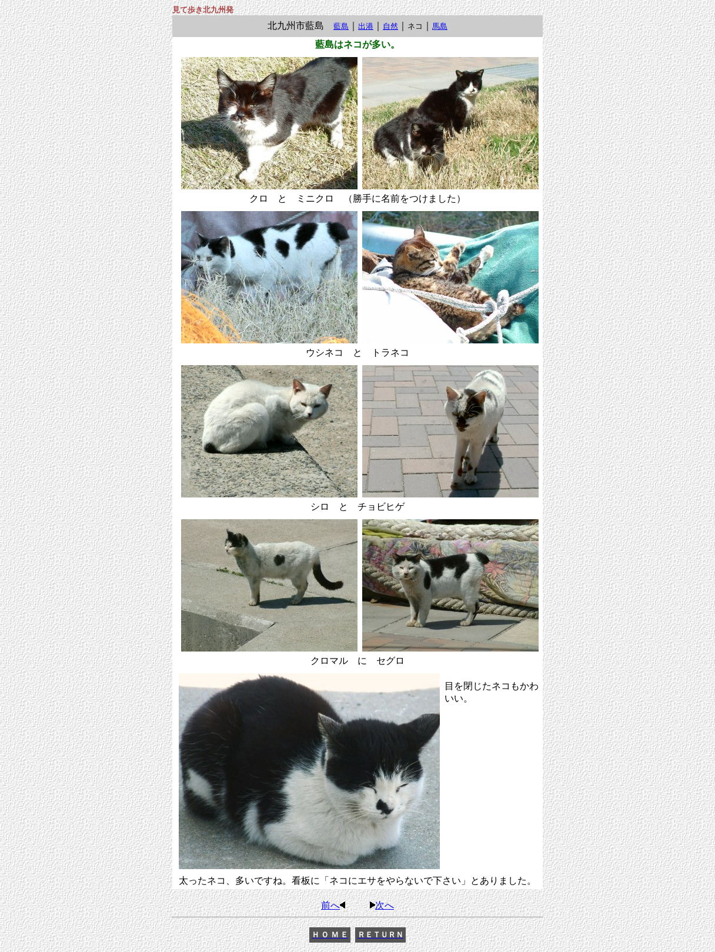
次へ (381, 905)
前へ (334, 905)
